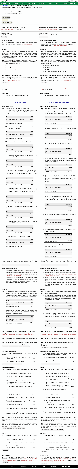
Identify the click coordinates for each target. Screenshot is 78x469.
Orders (50, 3)
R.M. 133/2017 (44, 82)
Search (15, 3)
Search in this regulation (7, 22)
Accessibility (13, 466)
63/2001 (9, 363)
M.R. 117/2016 (5, 462)
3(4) (3, 342)
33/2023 (19, 363)
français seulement (43, 36)
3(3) (3, 338)
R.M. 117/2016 (44, 463)
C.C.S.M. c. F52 (17, 29)
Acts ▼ (23, 3)
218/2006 (13, 363)
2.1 (3, 77)
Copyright (34, 466)
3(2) (3, 331)
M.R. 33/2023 (19, 13)
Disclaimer (23, 466)
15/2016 (19, 428)
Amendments (5, 19)
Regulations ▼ (31, 3)
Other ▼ (57, 3)
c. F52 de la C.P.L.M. (63, 29)
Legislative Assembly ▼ (69, 3)
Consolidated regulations (21, 5)
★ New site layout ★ (5, 5)
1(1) (3, 108)
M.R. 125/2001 (5, 346)
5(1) (3, 369)
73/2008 (16, 363)
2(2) (3, 60)
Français (75, 1)
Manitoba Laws (5, 3)
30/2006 (13, 346)
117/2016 (24, 346)
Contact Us (53, 466)
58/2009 (16, 346)
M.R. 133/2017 (5, 82)
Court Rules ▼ (42, 3)
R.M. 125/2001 (44, 347)
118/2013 (20, 346)
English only (3, 36)
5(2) (3, 417)
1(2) (3, 260)
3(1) (3, 291)
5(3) (3, 423)
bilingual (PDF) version (37, 7)
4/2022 (27, 346)
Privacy (43, 466)
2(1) (3, 51)
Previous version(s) (6, 17)
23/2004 (10, 346)
